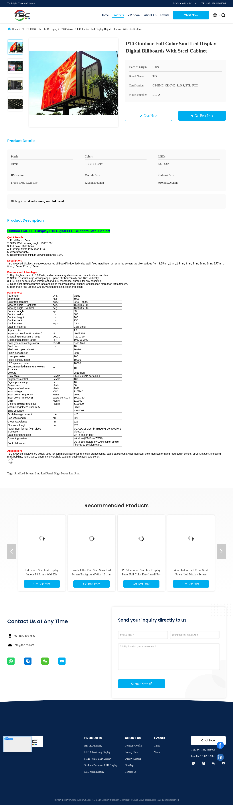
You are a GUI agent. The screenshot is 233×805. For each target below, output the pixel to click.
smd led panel (44, 473)
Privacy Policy (61, 799)
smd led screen (23, 473)
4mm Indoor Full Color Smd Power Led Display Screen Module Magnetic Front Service (191, 574)
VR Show (133, 15)
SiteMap (129, 765)
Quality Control (133, 758)
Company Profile (133, 745)
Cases (157, 745)
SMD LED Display (48, 29)
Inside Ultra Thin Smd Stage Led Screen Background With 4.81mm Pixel (91, 574)
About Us (150, 15)
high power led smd (67, 473)
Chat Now (191, 15)
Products (118, 15)
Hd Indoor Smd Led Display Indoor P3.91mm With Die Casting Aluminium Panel (41, 574)
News (157, 752)
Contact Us (130, 771)
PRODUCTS (28, 29)
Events (164, 15)
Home (105, 15)
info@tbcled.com (24, 644)
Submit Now (141, 684)
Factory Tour (131, 752)
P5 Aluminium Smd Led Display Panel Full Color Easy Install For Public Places (141, 574)
